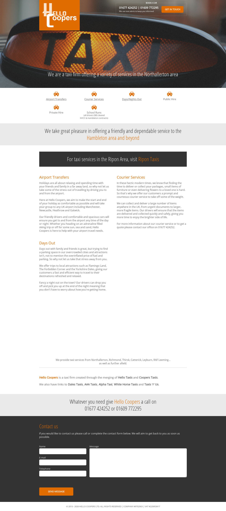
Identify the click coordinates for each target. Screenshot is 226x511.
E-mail (42, 457)
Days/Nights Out (132, 99)
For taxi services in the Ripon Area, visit (113, 159)
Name (42, 446)
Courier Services (94, 99)
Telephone (44, 468)
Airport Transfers (56, 99)
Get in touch (172, 9)
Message (94, 446)
